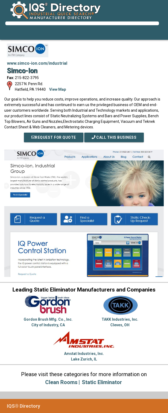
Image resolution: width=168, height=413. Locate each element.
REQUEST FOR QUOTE (53, 137)
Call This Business (114, 137)
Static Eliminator (102, 382)
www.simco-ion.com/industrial (37, 63)
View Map (57, 89)
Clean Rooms (61, 382)
